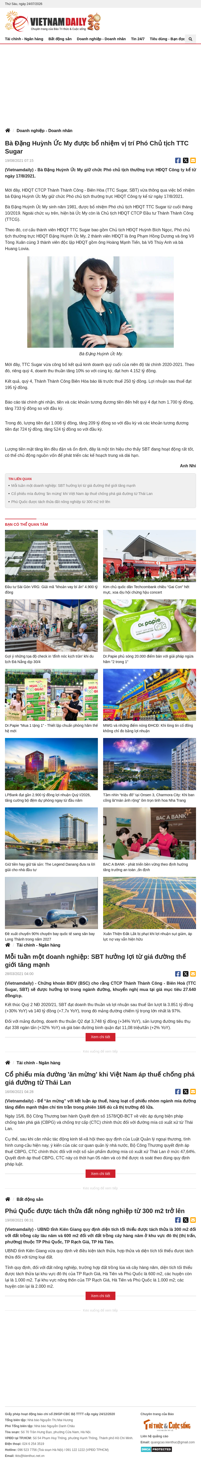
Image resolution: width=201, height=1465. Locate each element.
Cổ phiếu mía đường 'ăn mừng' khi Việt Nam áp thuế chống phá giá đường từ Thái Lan (82, 494)
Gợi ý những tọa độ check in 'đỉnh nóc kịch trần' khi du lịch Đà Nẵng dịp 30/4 (49, 659)
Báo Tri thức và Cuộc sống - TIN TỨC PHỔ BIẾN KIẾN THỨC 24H (53, 21)
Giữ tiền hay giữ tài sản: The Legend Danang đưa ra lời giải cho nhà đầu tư (50, 867)
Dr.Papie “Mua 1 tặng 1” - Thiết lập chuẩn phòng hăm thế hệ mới (51, 728)
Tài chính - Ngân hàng (24, 39)
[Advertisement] (100, 83)
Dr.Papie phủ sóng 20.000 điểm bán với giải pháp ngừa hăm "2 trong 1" (148, 659)
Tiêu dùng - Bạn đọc (167, 39)
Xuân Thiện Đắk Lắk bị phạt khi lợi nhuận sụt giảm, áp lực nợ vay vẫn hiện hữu (147, 936)
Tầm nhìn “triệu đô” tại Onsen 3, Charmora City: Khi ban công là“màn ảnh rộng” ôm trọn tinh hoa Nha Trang (148, 797)
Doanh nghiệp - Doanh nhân (101, 39)
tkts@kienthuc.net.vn (29, 1456)
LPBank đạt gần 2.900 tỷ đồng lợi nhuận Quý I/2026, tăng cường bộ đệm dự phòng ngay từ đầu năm (48, 797)
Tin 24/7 (138, 39)
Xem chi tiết (100, 1037)
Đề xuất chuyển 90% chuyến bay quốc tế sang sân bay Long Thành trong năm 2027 (50, 936)
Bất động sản (60, 39)
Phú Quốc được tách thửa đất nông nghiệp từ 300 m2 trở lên (60, 502)
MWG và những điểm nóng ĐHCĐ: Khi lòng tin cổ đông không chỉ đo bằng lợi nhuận (148, 728)
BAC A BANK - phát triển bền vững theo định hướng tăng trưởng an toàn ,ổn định (145, 867)
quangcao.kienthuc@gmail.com (173, 1442)
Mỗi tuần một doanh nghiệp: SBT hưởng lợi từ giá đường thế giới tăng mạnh (73, 485)
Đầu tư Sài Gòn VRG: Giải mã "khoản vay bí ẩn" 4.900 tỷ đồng (51, 589)
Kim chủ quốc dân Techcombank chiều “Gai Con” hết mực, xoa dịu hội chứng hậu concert (146, 589)
